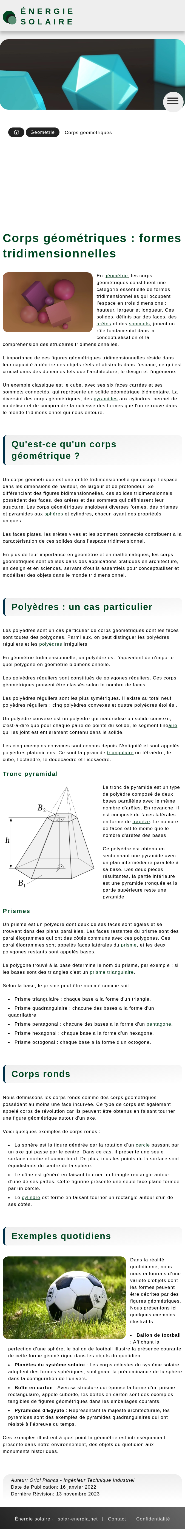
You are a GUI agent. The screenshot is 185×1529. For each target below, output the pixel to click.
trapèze (141, 821)
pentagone (159, 1024)
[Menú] (173, 102)
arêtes (104, 323)
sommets (139, 323)
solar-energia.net (78, 1519)
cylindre (31, 1197)
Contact (117, 1519)
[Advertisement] (92, 182)
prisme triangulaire (112, 972)
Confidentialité (153, 1519)
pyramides (106, 398)
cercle (143, 1145)
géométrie (116, 275)
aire (173, 725)
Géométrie (42, 132)
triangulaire (120, 752)
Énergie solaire (48, 16)
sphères (53, 514)
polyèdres (50, 644)
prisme (128, 945)
